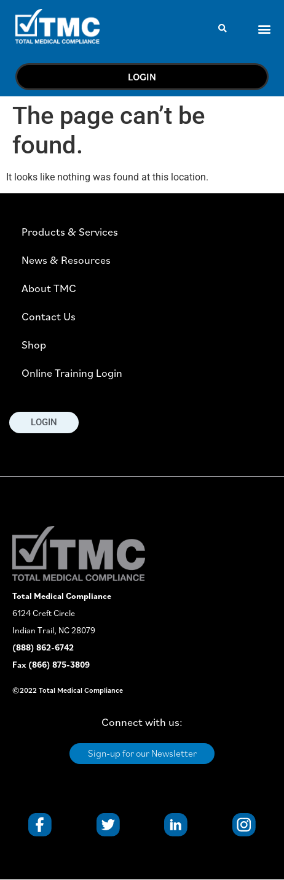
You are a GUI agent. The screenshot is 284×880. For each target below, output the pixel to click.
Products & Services (70, 232)
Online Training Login (72, 373)
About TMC (49, 288)
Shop (34, 345)
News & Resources (66, 260)
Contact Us (49, 316)
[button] (222, 28)
